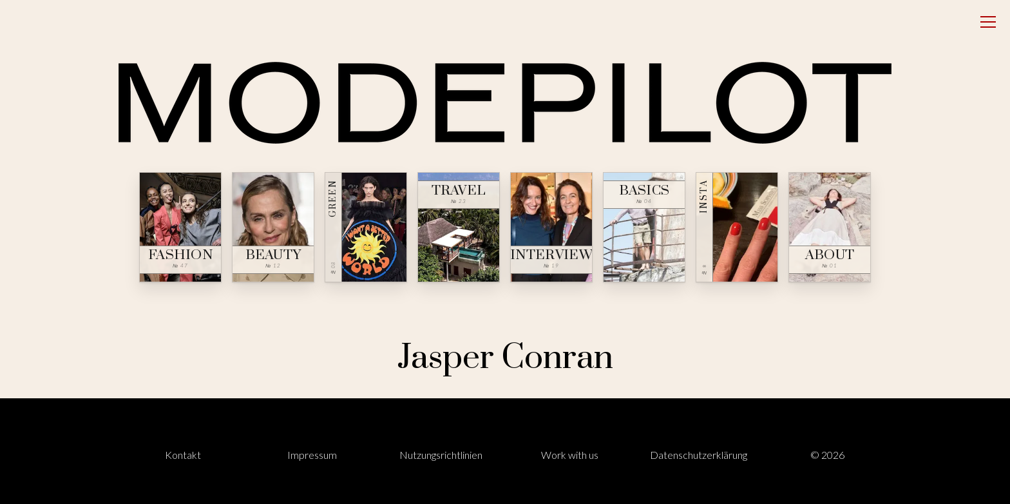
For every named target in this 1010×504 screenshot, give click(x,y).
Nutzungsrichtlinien (440, 455)
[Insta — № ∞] (737, 227)
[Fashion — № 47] (180, 227)
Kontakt (183, 455)
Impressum (312, 455)
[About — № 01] (829, 227)
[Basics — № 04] (644, 227)
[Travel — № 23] (458, 227)
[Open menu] (988, 22)
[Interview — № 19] (551, 227)
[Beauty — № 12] (273, 227)
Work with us (569, 455)
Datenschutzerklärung (698, 455)
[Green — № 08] (366, 227)
